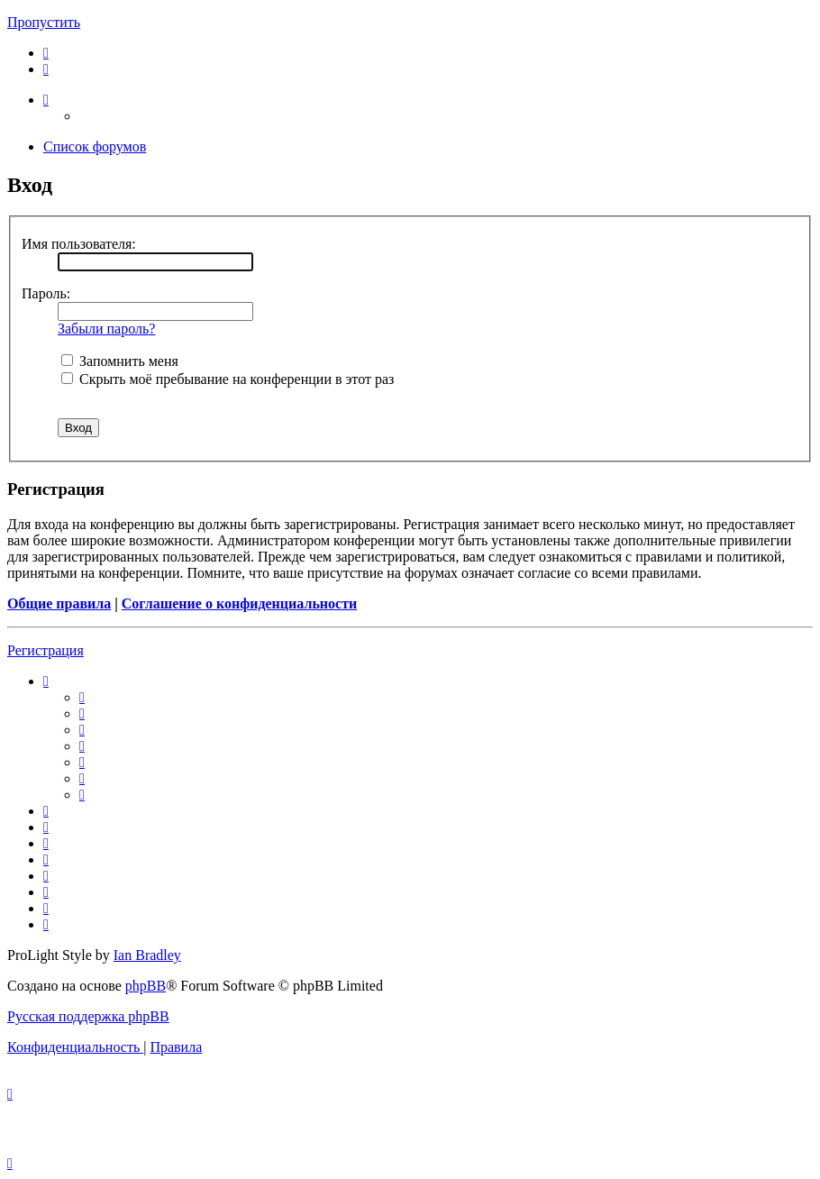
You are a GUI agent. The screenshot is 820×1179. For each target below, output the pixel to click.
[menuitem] (46, 52)
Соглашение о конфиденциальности (239, 603)
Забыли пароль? (106, 328)
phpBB (145, 985)
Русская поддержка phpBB (88, 1016)
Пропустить (43, 22)
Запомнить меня (119, 361)
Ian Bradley (147, 955)
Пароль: (46, 293)
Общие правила (59, 603)
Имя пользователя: (79, 243)
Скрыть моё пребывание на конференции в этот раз (227, 379)
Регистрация (45, 650)
